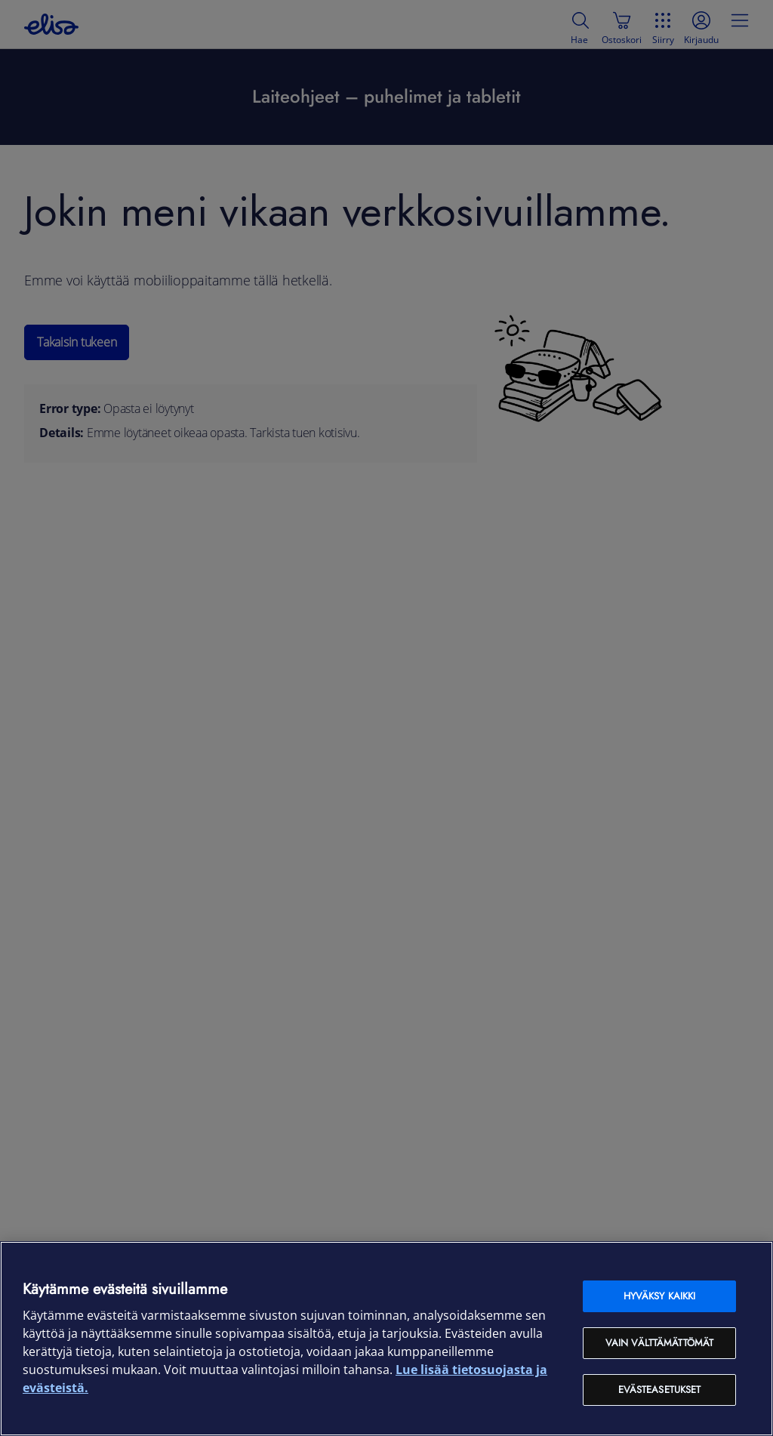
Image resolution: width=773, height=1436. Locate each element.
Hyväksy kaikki (660, 1296)
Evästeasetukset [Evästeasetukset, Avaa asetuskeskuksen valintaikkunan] (659, 1389)
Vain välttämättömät (659, 1343)
